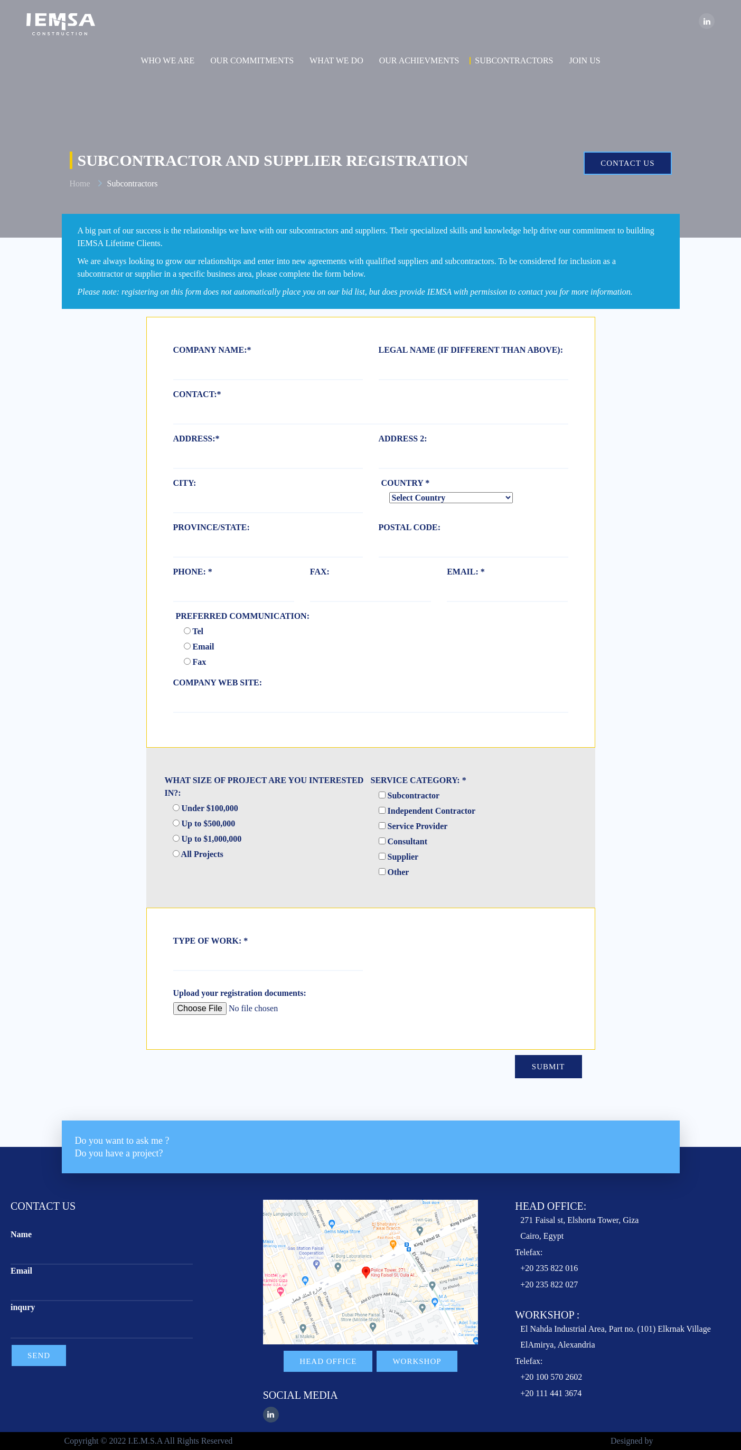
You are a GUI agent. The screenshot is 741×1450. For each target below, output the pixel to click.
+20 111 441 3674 (550, 1393)
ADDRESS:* (196, 438)
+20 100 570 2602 (551, 1376)
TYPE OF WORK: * (210, 940)
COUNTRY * (405, 482)
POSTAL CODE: (410, 527)
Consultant (403, 841)
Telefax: (528, 1252)
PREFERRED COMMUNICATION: (242, 615)
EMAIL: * (466, 571)
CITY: (184, 482)
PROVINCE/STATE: (211, 527)
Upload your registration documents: (239, 992)
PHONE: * (192, 571)
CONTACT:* (197, 394)
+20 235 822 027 (549, 1284)
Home (80, 183)
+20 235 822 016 (549, 1268)
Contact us (627, 163)
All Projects (198, 854)
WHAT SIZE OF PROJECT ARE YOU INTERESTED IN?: (264, 786)
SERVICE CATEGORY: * (418, 780)
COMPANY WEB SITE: (217, 682)
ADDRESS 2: (403, 438)
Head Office (328, 1361)
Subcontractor (409, 795)
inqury (23, 1307)
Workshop (416, 1361)
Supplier (399, 856)
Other (394, 872)
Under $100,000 (205, 808)
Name (21, 1234)
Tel (193, 631)
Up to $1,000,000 (207, 838)
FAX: (320, 571)
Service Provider (413, 826)
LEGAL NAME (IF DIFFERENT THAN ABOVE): (471, 349)
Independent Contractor (427, 810)
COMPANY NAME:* (212, 349)
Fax (195, 661)
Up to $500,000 (204, 823)
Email (199, 646)
